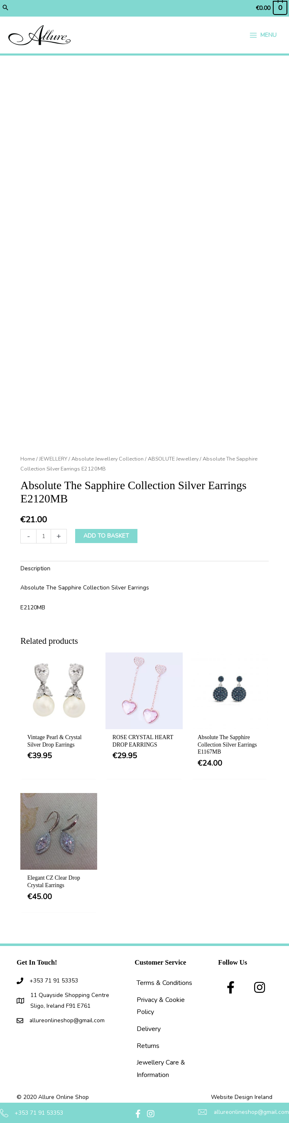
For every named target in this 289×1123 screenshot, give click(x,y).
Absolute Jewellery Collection (107, 458)
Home (27, 458)
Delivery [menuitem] (149, 1028)
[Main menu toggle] (263, 35)
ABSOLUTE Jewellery (173, 458)
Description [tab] (35, 568)
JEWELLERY (53, 458)
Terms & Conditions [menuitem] (164, 982)
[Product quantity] (43, 536)
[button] (5, 8)
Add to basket (106, 536)
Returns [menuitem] (148, 1045)
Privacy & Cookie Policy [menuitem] (161, 1006)
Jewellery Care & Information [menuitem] (161, 1068)
